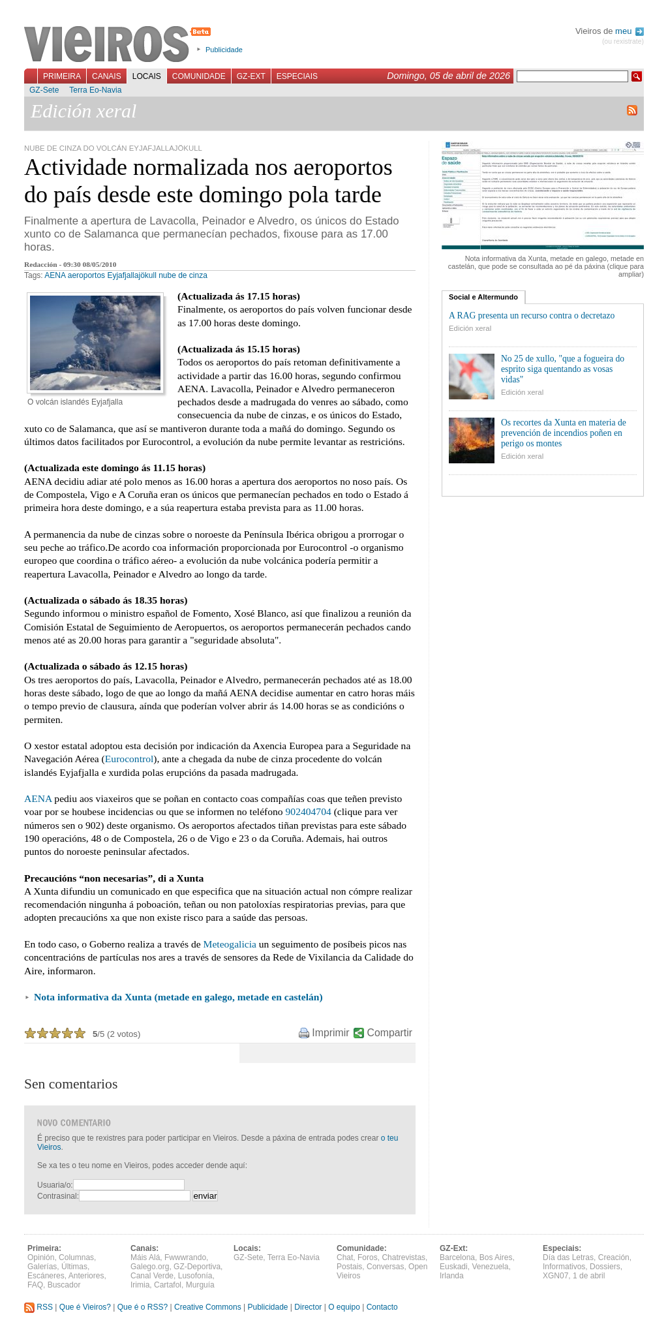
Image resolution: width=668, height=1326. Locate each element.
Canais (106, 76)
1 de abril (589, 1275)
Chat (345, 1257)
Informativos (564, 1266)
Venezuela (490, 1266)
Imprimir (330, 1032)
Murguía (200, 1284)
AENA (54, 275)
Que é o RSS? (142, 1307)
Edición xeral (470, 328)
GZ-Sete (44, 90)
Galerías (42, 1266)
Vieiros (119, 45)
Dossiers (605, 1266)
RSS (38, 1307)
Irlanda (452, 1275)
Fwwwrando (185, 1257)
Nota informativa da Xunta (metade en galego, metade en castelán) (178, 996)
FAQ (35, 1284)
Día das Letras (568, 1257)
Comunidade (199, 76)
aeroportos (86, 275)
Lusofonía (195, 1275)
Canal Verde (152, 1275)
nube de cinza (183, 275)
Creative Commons (207, 1307)
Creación (614, 1257)
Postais (349, 1266)
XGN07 (555, 1275)
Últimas (74, 1266)
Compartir (389, 1032)
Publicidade (224, 50)
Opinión (40, 1257)
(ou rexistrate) (623, 41)
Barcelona (457, 1257)
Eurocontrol (129, 758)
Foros (367, 1257)
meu (629, 31)
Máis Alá (145, 1257)
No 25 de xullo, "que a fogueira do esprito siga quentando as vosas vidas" (562, 369)
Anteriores (86, 1275)
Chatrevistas (403, 1257)
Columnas (76, 1257)
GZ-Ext (251, 76)
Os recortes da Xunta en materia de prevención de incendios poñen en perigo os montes (563, 433)
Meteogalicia (230, 943)
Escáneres (46, 1275)
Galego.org (149, 1266)
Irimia (139, 1284)
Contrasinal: (58, 1196)
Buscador (64, 1284)
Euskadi (454, 1266)
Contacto (382, 1307)
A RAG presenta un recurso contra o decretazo (532, 315)
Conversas (385, 1266)
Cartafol (167, 1284)
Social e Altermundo (483, 297)
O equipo (344, 1307)
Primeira (62, 76)
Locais (146, 76)
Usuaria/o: (55, 1185)
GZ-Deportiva (197, 1266)
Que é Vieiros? (85, 1307)
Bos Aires (496, 1257)
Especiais (297, 76)
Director (308, 1307)
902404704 (308, 811)
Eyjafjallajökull (131, 275)
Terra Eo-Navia (95, 90)
